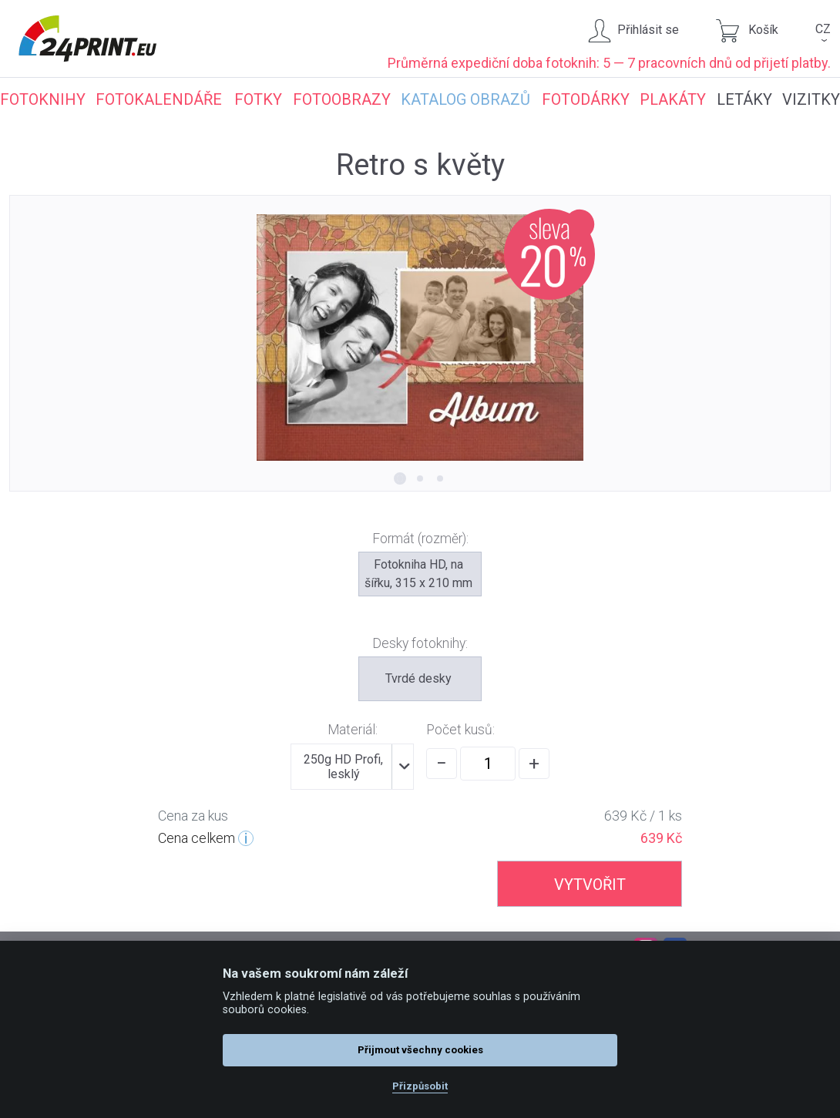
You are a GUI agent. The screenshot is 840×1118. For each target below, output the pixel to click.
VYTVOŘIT (590, 884)
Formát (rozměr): (420, 538)
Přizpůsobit (420, 1086)
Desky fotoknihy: (420, 643)
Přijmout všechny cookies (420, 1050)
